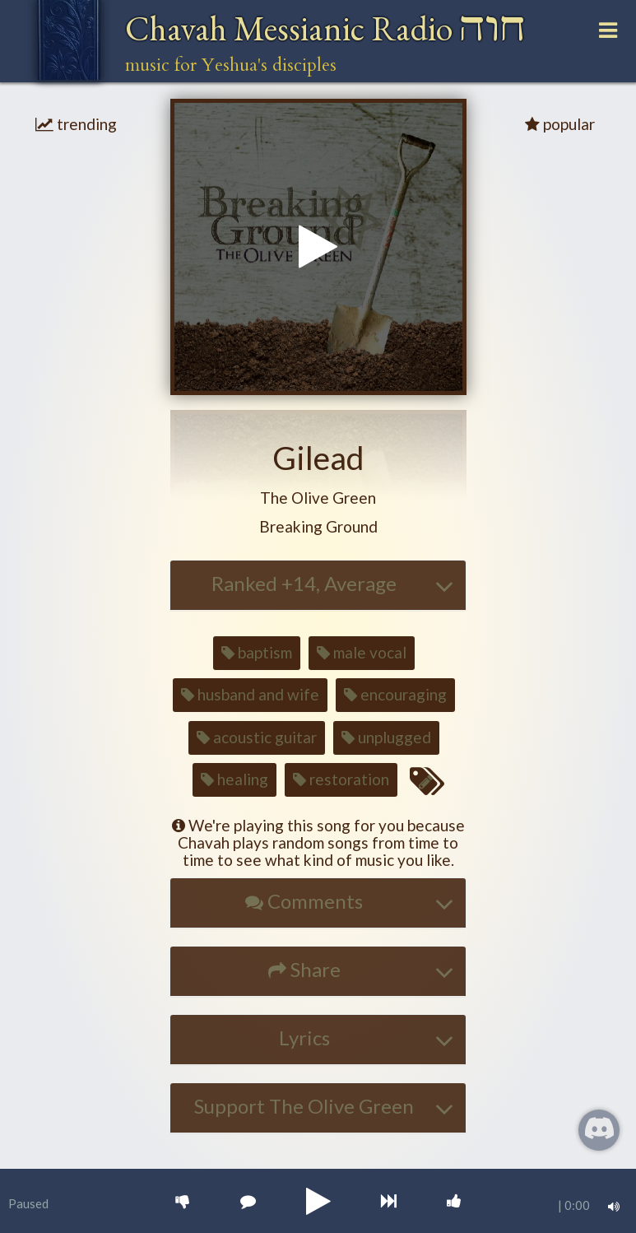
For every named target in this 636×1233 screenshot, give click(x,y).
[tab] (318, 585)
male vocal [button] (361, 652)
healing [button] (234, 779)
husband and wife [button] (250, 694)
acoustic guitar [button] (257, 737)
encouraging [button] (395, 694)
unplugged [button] (386, 737)
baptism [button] (256, 652)
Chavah (325, 28)
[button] (318, 498)
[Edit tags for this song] (426, 782)
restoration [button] (341, 779)
